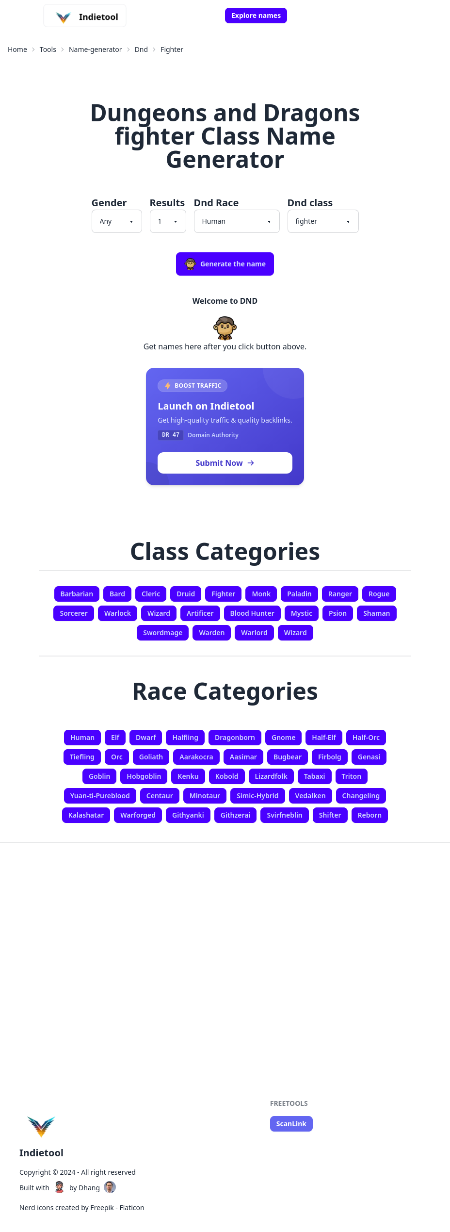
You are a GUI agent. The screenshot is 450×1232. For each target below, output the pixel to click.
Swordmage (162, 632)
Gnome (283, 737)
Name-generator (95, 49)
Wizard (158, 613)
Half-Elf (324, 737)
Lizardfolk (271, 776)
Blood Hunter (252, 613)
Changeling (361, 795)
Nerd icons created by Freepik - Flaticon (82, 1207)
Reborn (370, 815)
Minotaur (205, 795)
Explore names (256, 15)
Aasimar (243, 756)
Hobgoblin (144, 776)
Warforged (138, 815)
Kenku (187, 776)
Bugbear (287, 756)
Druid (186, 593)
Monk (261, 593)
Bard (117, 593)
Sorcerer (73, 613)
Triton (352, 776)
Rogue (379, 593)
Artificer (200, 613)
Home (17, 49)
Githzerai (236, 815)
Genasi (369, 756)
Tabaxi (314, 776)
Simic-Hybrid (257, 795)
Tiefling (82, 756)
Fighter (172, 49)
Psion (338, 613)
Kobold (227, 776)
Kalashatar (86, 815)
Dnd (141, 49)
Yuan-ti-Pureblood (100, 795)
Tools (48, 49)
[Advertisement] (225, 934)
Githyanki (188, 815)
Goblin (99, 776)
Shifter (330, 815)
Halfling (185, 737)
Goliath (151, 756)
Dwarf (146, 737)
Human (82, 737)
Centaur (159, 795)
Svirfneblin (284, 815)
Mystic (301, 613)
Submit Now (224, 463)
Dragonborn (235, 737)
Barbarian (77, 593)
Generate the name (225, 264)
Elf (115, 737)
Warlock (117, 613)
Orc (117, 756)
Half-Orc (366, 737)
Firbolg (329, 756)
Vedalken (310, 795)
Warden (212, 632)
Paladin (299, 593)
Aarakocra (196, 756)
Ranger (340, 593)
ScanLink (291, 1123)
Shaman (376, 613)
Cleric (151, 593)
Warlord (254, 632)
